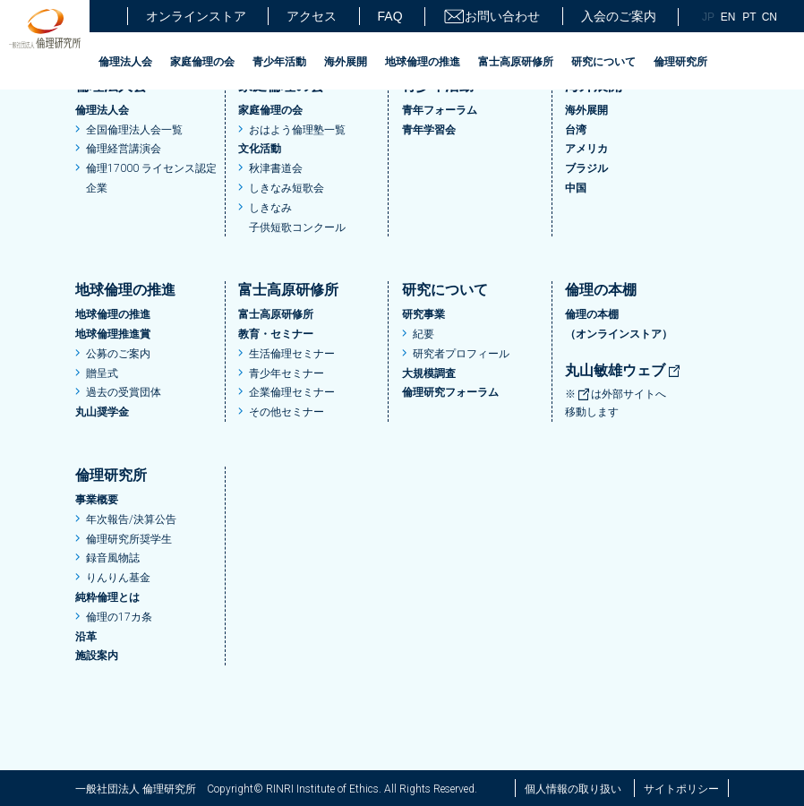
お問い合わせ (491, 16)
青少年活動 (279, 62)
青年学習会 (429, 130)
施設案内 (96, 655)
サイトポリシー (681, 789)
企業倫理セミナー (292, 392)
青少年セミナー (286, 373)
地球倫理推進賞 (112, 334)
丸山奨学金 (102, 412)
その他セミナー (286, 412)
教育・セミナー (275, 334)
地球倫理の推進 (422, 62)
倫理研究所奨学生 (129, 539)
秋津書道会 (276, 168)
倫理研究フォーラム (450, 392)
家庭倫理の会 (202, 62)
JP (708, 17)
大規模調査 (429, 373)
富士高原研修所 (515, 62)
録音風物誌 (113, 558)
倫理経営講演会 (123, 148)
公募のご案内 (118, 353)
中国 (575, 188)
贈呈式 (102, 373)
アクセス (312, 16)
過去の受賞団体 (123, 392)
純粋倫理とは (107, 597)
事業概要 (96, 499)
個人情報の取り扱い (573, 789)
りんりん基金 (118, 577)
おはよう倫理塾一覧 (297, 130)
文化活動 (259, 148)
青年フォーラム (439, 110)
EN (728, 17)
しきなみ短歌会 (286, 188)
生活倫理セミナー (292, 353)
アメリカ (586, 148)
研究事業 (423, 314)
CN (769, 17)
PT (749, 17)
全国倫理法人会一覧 (134, 130)
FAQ (390, 16)
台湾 (575, 130)
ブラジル (586, 168)
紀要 (423, 334)
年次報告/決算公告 (131, 519)
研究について (603, 62)
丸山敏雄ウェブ (623, 370)
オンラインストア (196, 16)
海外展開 (345, 62)
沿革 (86, 636)
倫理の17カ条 (119, 617)
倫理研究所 (680, 62)
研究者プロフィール (461, 353)
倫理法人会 (125, 62)
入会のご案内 (618, 16)
